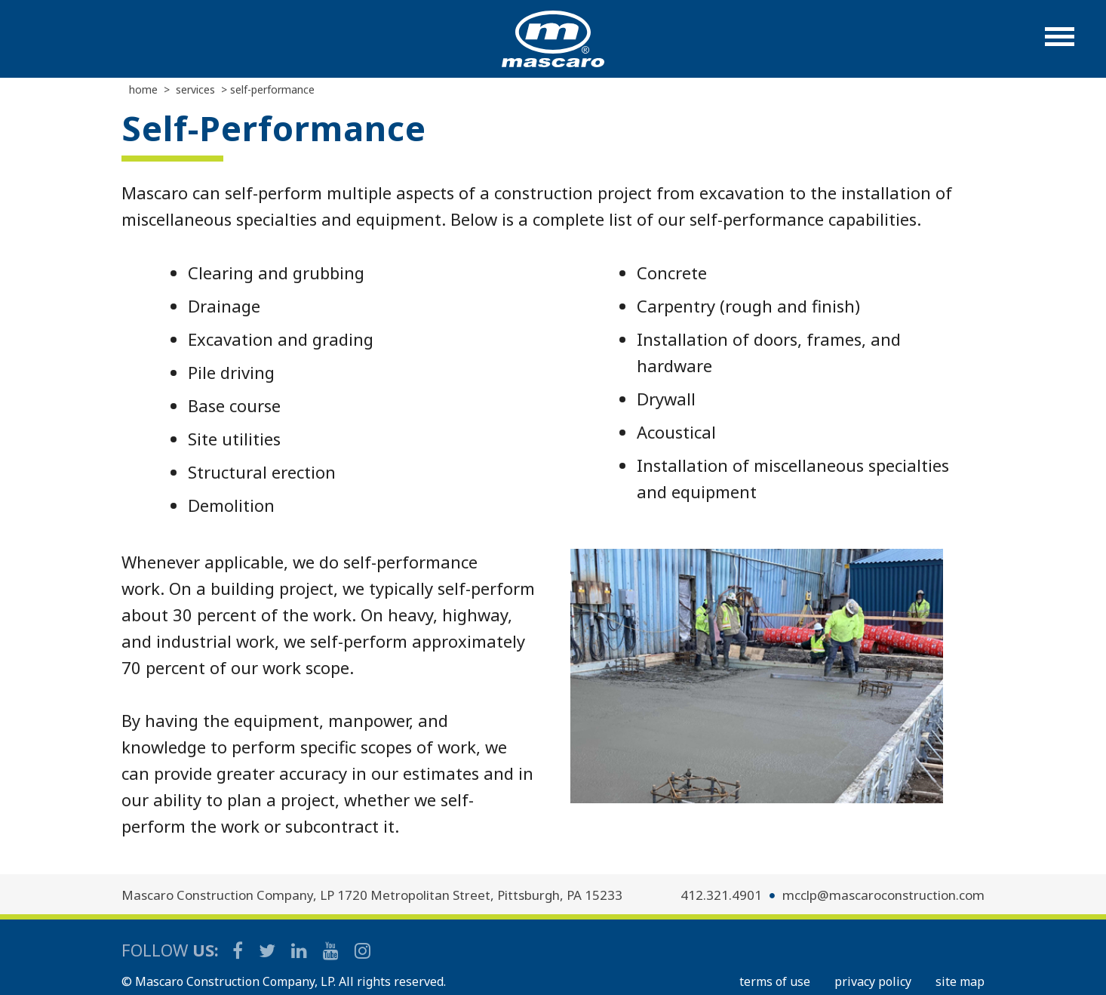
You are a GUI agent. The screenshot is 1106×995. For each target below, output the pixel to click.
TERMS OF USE (774, 981)
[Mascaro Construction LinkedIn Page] (300, 950)
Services (195, 89)
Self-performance (272, 89)
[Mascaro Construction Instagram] (362, 950)
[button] (1059, 44)
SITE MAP (960, 981)
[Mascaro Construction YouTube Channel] (332, 950)
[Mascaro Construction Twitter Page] (268, 950)
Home (143, 89)
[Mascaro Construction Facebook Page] (239, 950)
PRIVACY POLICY (872, 981)
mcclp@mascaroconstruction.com (883, 895)
